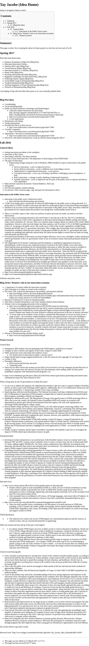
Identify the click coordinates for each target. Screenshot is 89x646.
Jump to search (20, 10)
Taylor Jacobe (23, 627)
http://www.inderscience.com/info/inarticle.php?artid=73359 (31, 136)
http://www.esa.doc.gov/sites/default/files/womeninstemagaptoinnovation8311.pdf (35, 502)
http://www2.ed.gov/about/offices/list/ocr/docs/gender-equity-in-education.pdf (34, 486)
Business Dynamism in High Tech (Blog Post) (22, 62)
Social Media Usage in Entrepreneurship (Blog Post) (24, 81)
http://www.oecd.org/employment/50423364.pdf (27, 335)
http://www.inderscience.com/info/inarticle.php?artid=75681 (31, 127)
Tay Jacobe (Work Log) (8, 627)
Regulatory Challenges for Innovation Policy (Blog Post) (26, 77)
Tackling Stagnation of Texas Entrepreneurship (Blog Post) (26, 85)
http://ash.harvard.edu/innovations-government (26, 201)
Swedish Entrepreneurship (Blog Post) (19, 83)
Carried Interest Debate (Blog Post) (18, 68)
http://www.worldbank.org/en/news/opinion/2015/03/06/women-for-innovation (38, 306)
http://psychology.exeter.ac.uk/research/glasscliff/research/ (31, 294)
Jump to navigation (7, 10)
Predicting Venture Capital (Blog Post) (19, 79)
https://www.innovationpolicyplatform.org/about (23, 272)
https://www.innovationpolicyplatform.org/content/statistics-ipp (28, 274)
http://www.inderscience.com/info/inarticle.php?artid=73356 (31, 117)
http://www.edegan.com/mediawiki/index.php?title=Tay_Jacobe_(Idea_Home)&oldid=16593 (47, 633)
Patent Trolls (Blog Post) (14, 72)
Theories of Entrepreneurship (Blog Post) (20, 87)
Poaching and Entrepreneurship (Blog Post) (21, 75)
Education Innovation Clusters (16, 64)
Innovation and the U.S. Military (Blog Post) (21, 70)
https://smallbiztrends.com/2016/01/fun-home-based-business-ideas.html (36, 115)
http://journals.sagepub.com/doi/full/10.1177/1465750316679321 (33, 113)
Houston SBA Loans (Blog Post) (17, 66)
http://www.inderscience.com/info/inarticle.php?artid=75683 (31, 132)
